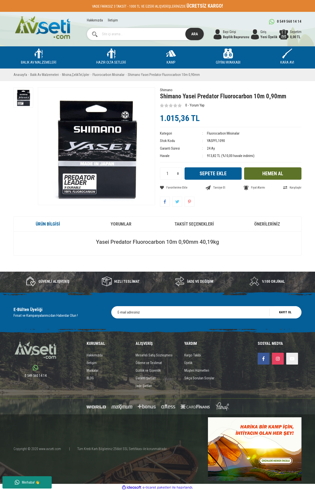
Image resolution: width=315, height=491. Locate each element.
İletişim (113, 20)
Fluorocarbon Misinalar (223, 133)
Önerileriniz (267, 224)
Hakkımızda (95, 20)
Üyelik (188, 363)
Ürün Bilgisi (48, 224)
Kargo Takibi (192, 355)
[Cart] (290, 34)
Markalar (92, 370)
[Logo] (43, 27)
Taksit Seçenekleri (194, 224)
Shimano (166, 90)
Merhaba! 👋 (27, 482)
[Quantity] (171, 173)
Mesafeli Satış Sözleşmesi (154, 355)
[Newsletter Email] (206, 312)
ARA (194, 34)
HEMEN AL (272, 173)
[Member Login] (264, 34)
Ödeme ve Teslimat (149, 363)
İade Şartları (144, 386)
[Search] (145, 34)
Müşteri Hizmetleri (196, 370)
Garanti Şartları (146, 378)
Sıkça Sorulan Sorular (199, 378)
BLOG (90, 378)
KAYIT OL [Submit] (285, 312)
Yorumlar (120, 224)
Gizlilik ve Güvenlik (148, 370)
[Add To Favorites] (173, 187)
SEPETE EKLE (213, 173)
